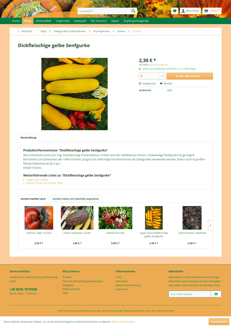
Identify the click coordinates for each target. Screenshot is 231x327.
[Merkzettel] (174, 11)
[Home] (16, 21)
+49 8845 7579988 (23, 289)
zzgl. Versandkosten (158, 64)
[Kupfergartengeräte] (136, 21)
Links (118, 277)
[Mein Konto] (190, 11)
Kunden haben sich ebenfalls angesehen (75, 198)
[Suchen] (133, 11)
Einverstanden (219, 321)
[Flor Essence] (98, 21)
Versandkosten (108, 310)
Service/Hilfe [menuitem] (210, 2)
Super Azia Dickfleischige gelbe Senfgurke (154, 234)
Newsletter (122, 281)
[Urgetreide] (63, 21)
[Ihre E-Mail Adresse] (190, 294)
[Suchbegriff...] (107, 11)
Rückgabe (68, 285)
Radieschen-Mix (115, 232)
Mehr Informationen (123, 321)
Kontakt (67, 277)
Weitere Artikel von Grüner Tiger (43, 183)
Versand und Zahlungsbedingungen (83, 281)
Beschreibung (28, 137)
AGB (65, 293)
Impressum (122, 289)
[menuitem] (107, 11)
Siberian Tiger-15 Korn (39, 232)
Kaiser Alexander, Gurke (77, 232)
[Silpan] (115, 21)
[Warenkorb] (212, 11)
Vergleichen (147, 83)
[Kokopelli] (80, 21)
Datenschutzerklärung (128, 285)
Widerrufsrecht (71, 289)
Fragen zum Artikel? (35, 179)
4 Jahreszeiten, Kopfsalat (192, 232)
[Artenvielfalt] (43, 21)
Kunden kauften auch (33, 198)
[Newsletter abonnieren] (216, 294)
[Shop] (27, 21)
